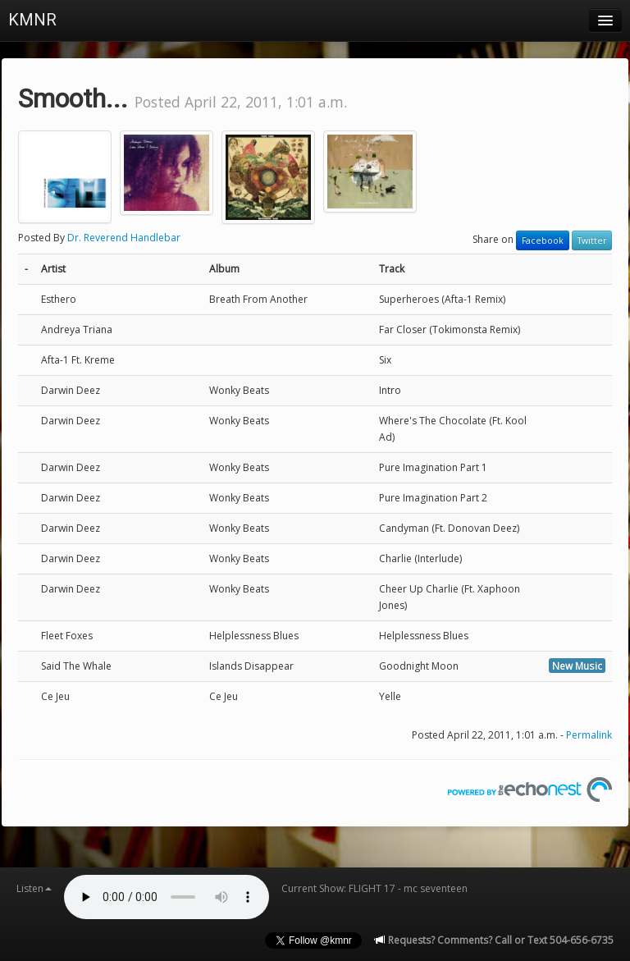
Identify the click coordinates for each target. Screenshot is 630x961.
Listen (34, 888)
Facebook (543, 240)
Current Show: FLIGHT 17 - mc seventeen (374, 888)
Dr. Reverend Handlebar (123, 238)
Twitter (592, 240)
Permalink (589, 735)
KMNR (32, 20)
